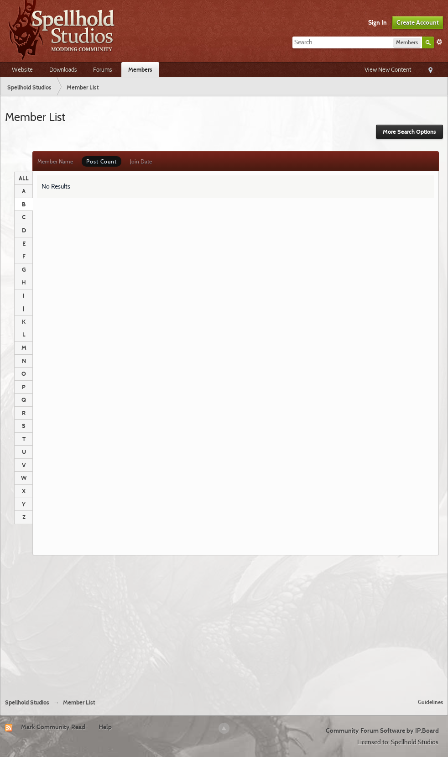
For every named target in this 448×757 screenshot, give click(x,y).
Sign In (377, 22)
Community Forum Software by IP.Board (382, 730)
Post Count (101, 161)
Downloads (63, 69)
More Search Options (409, 131)
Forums (102, 69)
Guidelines (430, 702)
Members (140, 69)
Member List (79, 702)
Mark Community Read (53, 727)
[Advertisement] (224, 623)
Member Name (55, 161)
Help (105, 727)
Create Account (417, 22)
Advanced (439, 42)
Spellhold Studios (27, 702)
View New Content (388, 69)
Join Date (141, 161)
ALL (24, 178)
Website (22, 69)
